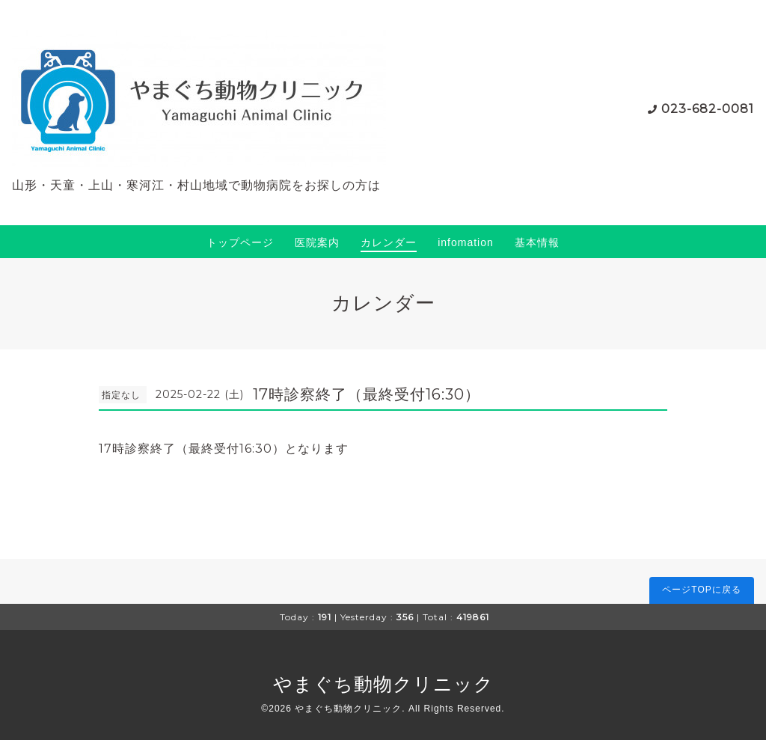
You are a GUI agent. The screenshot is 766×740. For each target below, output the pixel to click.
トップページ (240, 242)
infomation (466, 242)
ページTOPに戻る (701, 589)
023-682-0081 (707, 109)
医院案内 (317, 242)
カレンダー (389, 242)
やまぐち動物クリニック (383, 683)
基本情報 (537, 242)
